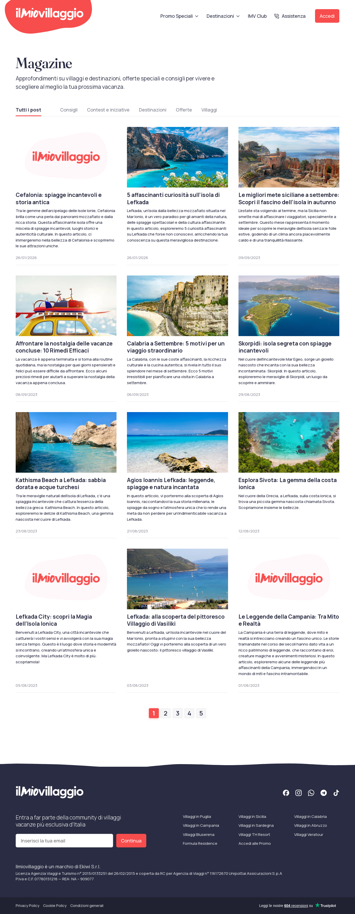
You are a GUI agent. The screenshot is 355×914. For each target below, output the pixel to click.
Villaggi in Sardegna (256, 825)
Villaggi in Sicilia (252, 816)
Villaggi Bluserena (198, 834)
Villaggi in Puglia (197, 816)
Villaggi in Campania (201, 825)
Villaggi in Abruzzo (310, 825)
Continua (131, 840)
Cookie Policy (55, 905)
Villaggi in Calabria (310, 816)
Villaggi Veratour (308, 834)
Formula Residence (200, 843)
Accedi (327, 16)
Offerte (184, 110)
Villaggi (209, 110)
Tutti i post (28, 110)
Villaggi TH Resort (254, 834)
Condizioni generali (86, 905)
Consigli (69, 110)
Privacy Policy (27, 905)
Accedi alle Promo (254, 843)
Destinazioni (152, 110)
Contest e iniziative (108, 110)
